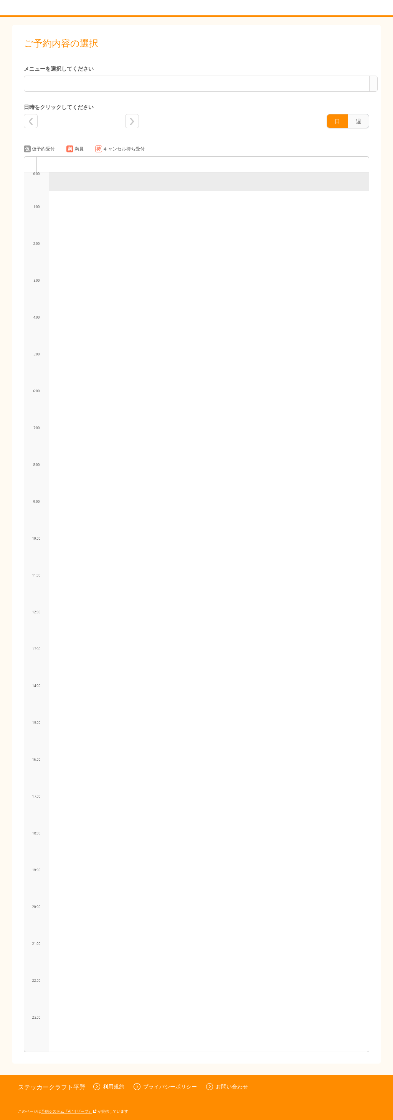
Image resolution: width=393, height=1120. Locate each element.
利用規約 (108, 1086)
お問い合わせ (227, 1086)
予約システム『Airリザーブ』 (69, 1111)
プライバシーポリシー (165, 1086)
